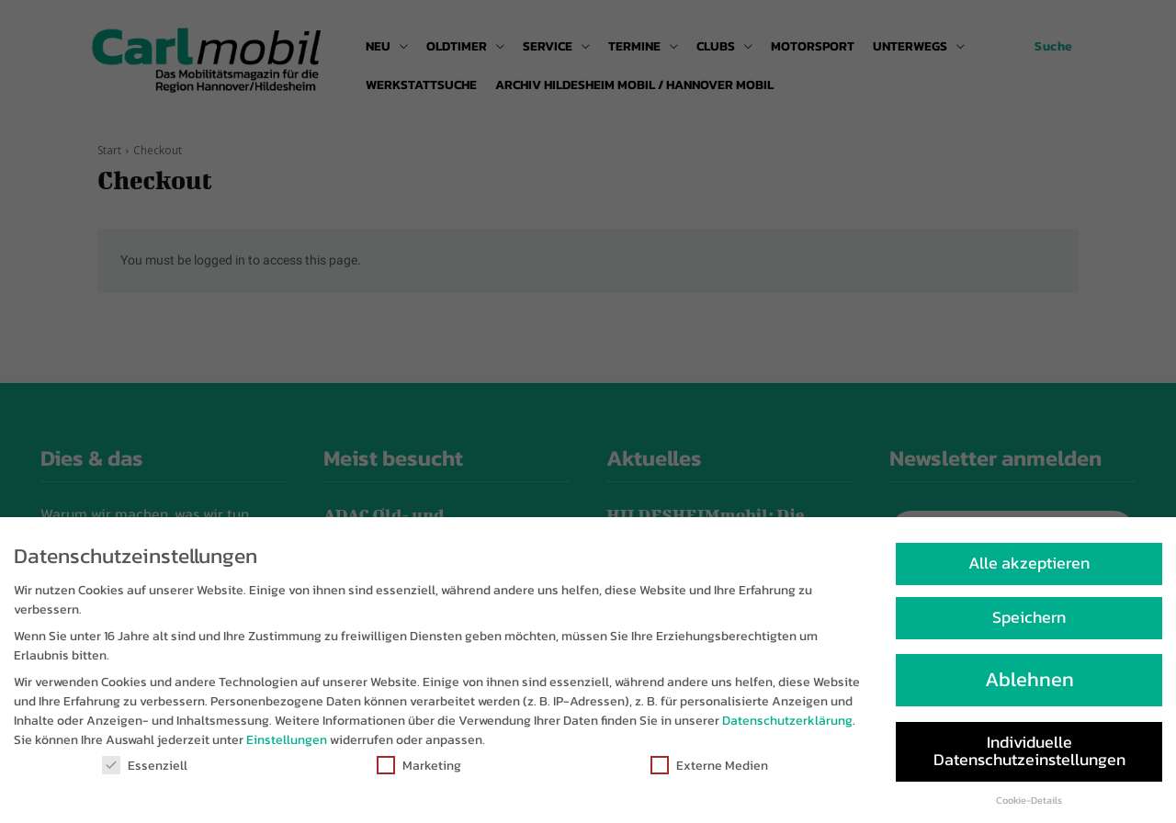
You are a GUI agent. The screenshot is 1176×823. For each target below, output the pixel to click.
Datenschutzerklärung (787, 722)
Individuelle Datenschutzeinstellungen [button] (1029, 752)
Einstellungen (286, 741)
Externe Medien (709, 767)
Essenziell (144, 767)
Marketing (419, 767)
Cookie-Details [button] (1029, 802)
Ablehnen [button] (1029, 681)
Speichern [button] (1029, 618)
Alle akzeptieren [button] (1029, 564)
